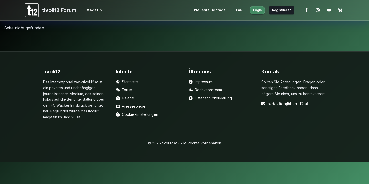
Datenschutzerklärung (210, 98)
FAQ (239, 10)
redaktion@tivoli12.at (284, 103)
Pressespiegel (131, 106)
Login (257, 10)
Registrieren (281, 10)
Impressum (201, 81)
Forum (124, 90)
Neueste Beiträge (210, 10)
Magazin (94, 10)
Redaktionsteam (205, 90)
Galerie (125, 98)
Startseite (127, 81)
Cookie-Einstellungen (137, 114)
